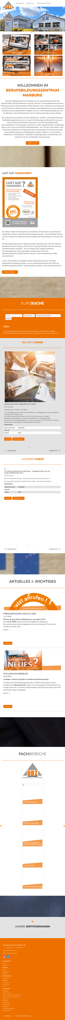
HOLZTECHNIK (30, 855)
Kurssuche (16, 53)
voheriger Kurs (10, 429)
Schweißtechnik (6, 1002)
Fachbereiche (48, 53)
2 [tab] (34, 33)
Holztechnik (5, 998)
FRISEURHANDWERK (31, 829)
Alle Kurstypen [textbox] (29, 324)
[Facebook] (8, 956)
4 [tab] (42, 529)
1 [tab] (31, 33)
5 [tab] (43, 529)
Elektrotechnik (6, 991)
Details (9, 414)
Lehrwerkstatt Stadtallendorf (9, 1008)
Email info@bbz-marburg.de (10, 953)
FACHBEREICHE (6, 988)
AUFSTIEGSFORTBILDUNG (33, 868)
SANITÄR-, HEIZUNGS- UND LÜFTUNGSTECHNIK (32, 842)
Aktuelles (16, 74)
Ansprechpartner (6, 971)
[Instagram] (4, 956)
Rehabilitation (5, 1006)
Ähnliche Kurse (15, 414)
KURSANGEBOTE (18, 3)
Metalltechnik (5, 1000)
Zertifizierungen (6, 978)
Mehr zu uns (32, 151)
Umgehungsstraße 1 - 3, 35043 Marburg (13, 947)
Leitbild (4, 969)
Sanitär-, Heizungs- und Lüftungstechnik (11, 997)
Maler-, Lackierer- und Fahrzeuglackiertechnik (12, 995)
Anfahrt (4, 986)
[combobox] (29, 323)
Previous (4, 19)
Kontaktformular (6, 982)
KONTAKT (5, 980)
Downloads (48, 74)
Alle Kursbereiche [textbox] (43, 324)
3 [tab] (25, 427)
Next (61, 19)
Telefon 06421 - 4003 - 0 (10, 950)
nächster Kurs (38, 429)
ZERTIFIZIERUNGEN (44, 3)
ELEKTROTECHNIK (31, 816)
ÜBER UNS (30, 3)
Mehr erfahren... (10, 280)
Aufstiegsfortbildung (7, 1010)
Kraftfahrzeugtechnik (7, 993)
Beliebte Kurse (6, 965)
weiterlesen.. (7, 651)
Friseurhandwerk (6, 1004)
